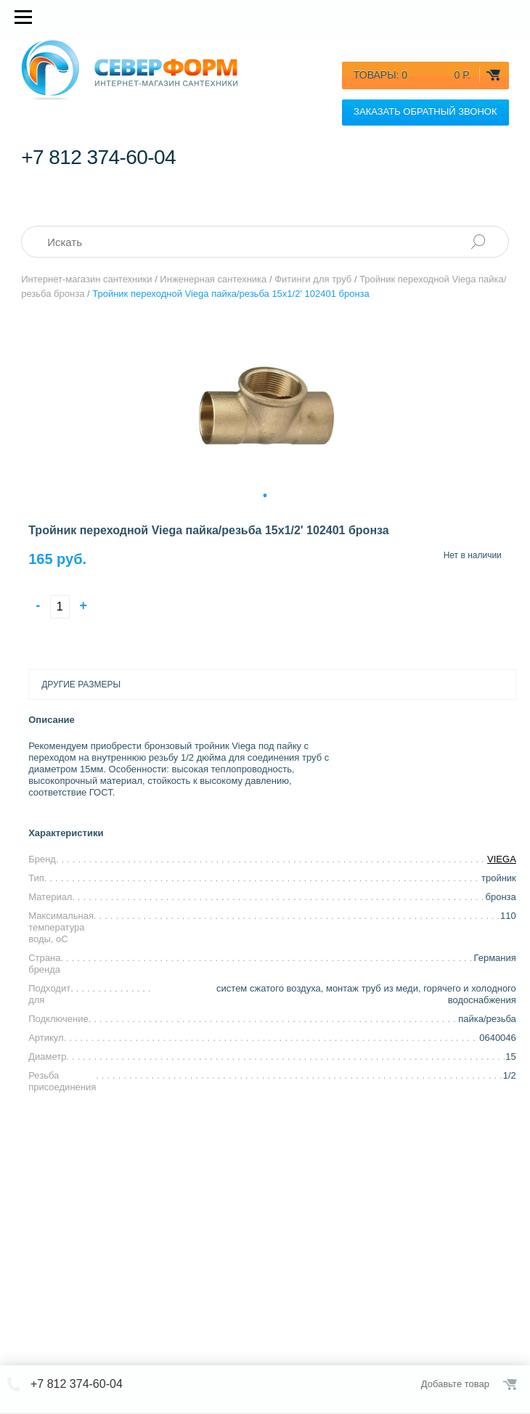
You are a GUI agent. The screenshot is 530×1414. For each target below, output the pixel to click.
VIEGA (501, 859)
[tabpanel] (265, 405)
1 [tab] (264, 494)
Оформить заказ (511, 1384)
